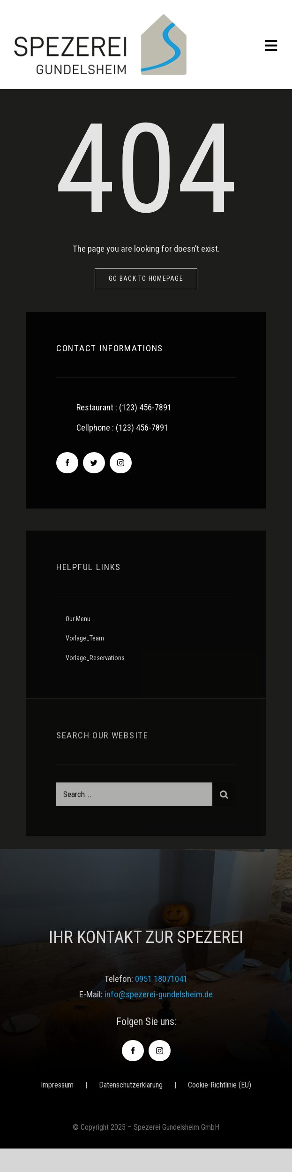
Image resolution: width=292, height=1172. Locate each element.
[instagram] (121, 463)
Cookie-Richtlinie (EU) (219, 1084)
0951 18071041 (161, 978)
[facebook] (67, 463)
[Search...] (134, 796)
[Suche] (224, 796)
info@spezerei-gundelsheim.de (159, 994)
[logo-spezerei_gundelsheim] (100, 18)
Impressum (57, 1084)
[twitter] (94, 463)
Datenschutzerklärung (131, 1084)
